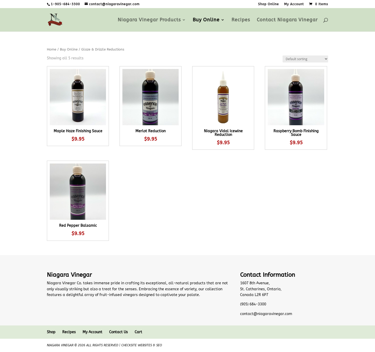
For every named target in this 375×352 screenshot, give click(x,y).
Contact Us (118, 332)
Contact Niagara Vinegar (287, 20)
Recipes (241, 20)
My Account (294, 4)
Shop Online (268, 4)
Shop (51, 332)
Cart (138, 332)
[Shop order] (305, 58)
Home (51, 49)
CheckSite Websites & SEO (141, 345)
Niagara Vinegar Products (149, 20)
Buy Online (206, 20)
